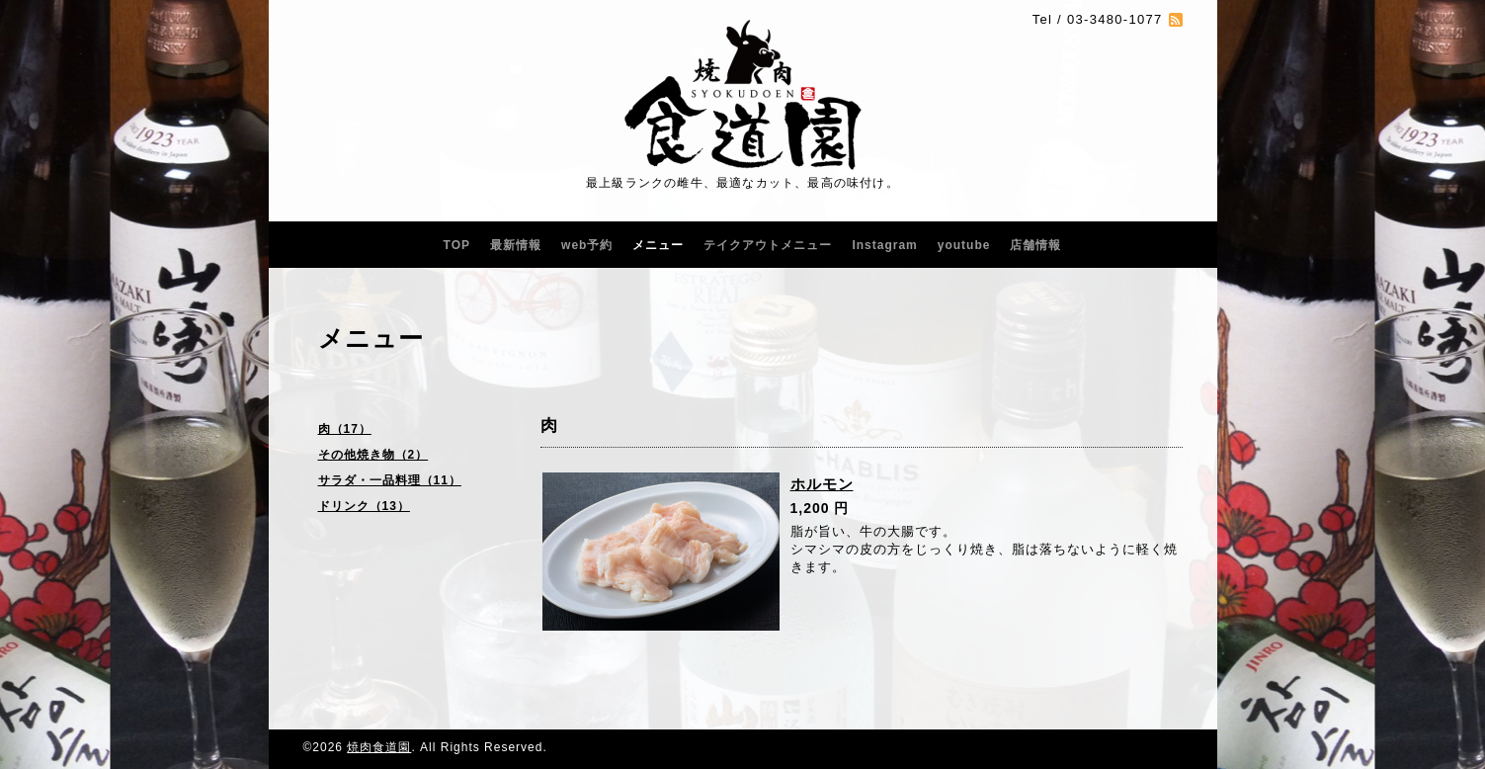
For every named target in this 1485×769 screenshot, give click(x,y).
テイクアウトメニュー (767, 245)
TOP (457, 245)
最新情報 (515, 245)
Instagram (884, 245)
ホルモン (822, 483)
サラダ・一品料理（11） (389, 480)
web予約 (587, 245)
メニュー (658, 245)
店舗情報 (1035, 245)
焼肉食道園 (379, 747)
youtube (964, 245)
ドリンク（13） (364, 506)
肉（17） (344, 429)
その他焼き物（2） (373, 455)
